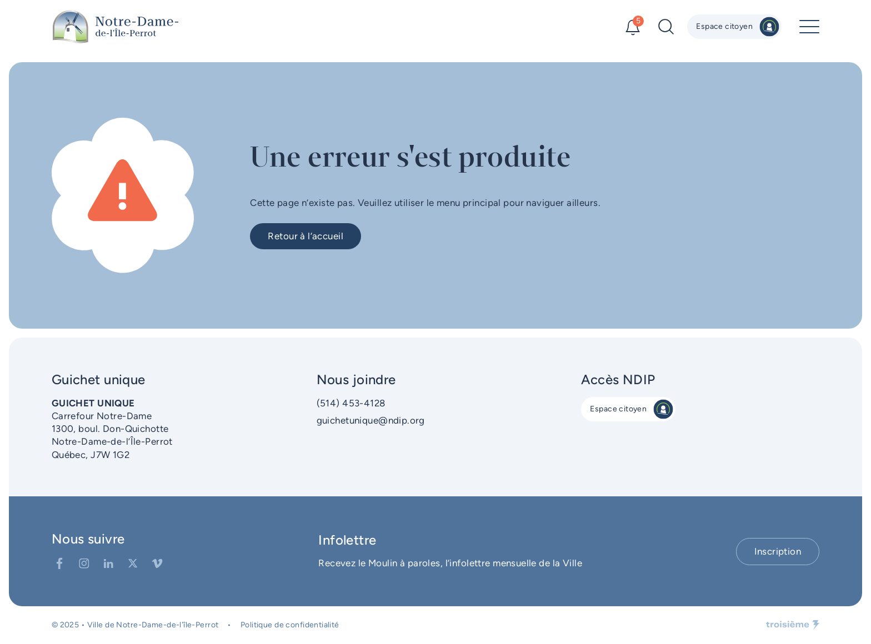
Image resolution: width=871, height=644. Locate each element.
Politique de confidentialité (290, 625)
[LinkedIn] (108, 563)
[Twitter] (133, 563)
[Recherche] (666, 26)
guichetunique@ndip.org (371, 420)
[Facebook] (59, 563)
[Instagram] (84, 563)
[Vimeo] (157, 563)
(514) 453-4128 (351, 403)
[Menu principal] (809, 26)
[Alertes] (632, 26)
